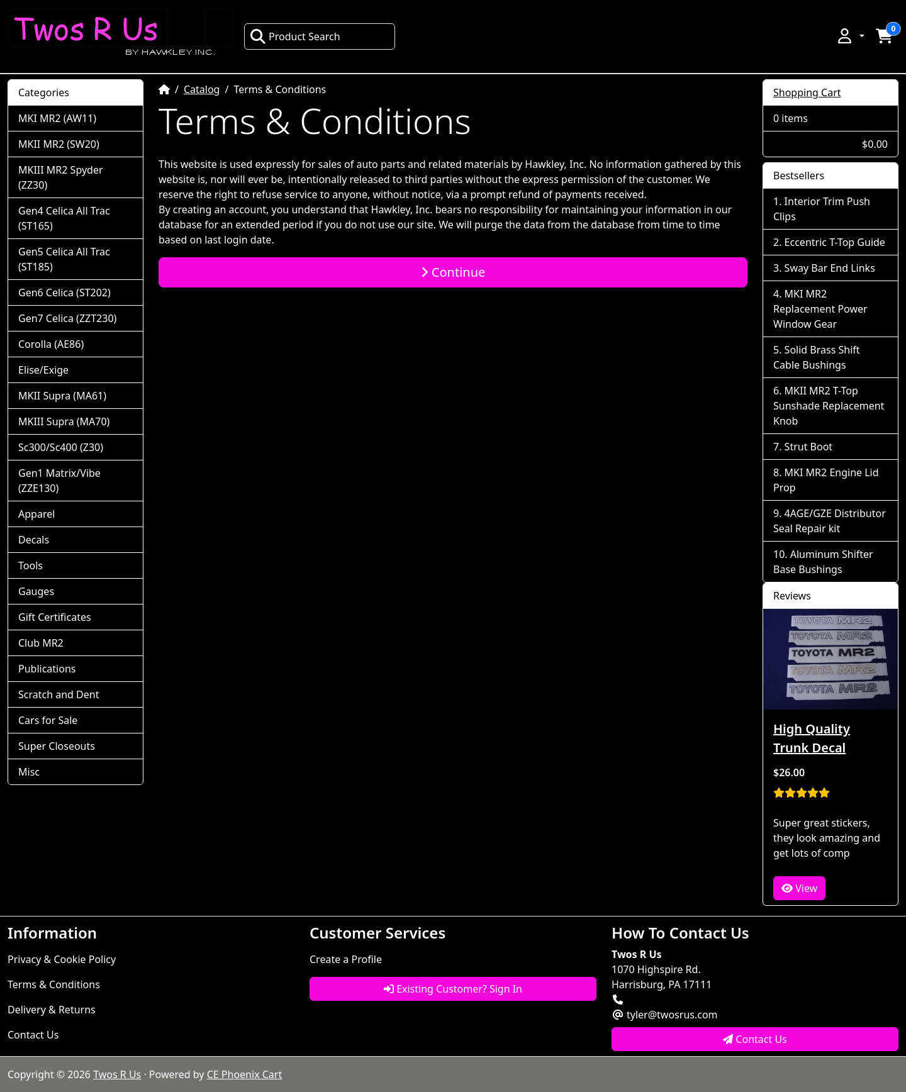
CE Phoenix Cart (244, 1074)
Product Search (295, 36)
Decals (33, 540)
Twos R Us (117, 1074)
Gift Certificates (54, 617)
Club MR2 (41, 643)
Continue (453, 272)
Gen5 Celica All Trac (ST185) (64, 259)
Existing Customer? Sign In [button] (453, 989)
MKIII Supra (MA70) (63, 421)
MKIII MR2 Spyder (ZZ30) (60, 177)
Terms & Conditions (54, 984)
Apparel (36, 514)
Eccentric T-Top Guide (835, 242)
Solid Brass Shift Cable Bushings (816, 357)
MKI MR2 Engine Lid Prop (826, 479)
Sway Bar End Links (830, 268)
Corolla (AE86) (51, 344)
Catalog (202, 89)
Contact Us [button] (755, 1039)
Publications (47, 669)
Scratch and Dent (58, 694)
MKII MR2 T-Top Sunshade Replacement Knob (828, 406)
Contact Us (33, 1035)
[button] (850, 35)
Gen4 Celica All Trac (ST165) (64, 218)
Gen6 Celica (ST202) (64, 292)
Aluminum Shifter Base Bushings (823, 561)
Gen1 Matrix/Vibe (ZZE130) (59, 480)
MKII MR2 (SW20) (58, 144)
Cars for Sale (47, 720)
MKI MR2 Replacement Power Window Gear (820, 309)
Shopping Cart (807, 92)
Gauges (36, 591)
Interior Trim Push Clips (821, 208)
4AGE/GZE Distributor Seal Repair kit (829, 520)
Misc (29, 772)
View (799, 888)
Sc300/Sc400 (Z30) (60, 447)
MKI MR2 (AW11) (57, 118)
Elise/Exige (43, 370)
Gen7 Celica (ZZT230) (67, 318)
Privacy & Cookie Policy (62, 959)
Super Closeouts (56, 746)
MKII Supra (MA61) (62, 396)
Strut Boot (809, 447)
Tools (30, 565)
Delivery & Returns (52, 1010)
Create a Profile (346, 959)
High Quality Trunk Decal (811, 738)
